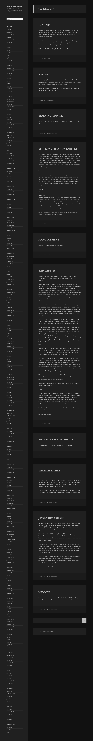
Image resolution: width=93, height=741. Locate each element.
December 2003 (10, 686)
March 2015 (9, 338)
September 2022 (11, 107)
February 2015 (10, 341)
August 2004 (10, 665)
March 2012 (9, 431)
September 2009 (11, 508)
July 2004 (9, 668)
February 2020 (10, 186)
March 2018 (9, 246)
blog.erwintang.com (15, 6)
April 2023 (9, 89)
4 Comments (51, 255)
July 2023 (9, 81)
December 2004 (10, 655)
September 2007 (11, 570)
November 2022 (10, 101)
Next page (84, 620)
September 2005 (11, 632)
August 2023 (10, 78)
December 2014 (10, 346)
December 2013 (10, 377)
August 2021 (10, 140)
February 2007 (10, 588)
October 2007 (10, 567)
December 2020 (10, 161)
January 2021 (10, 158)
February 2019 (10, 217)
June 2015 (9, 331)
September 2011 (11, 446)
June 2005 (9, 639)
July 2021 (9, 143)
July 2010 (9, 482)
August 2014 (10, 356)
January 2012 (10, 436)
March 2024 (9, 60)
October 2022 (10, 104)
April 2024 (9, 58)
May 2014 (9, 364)
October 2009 (10, 506)
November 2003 (10, 688)
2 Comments (51, 455)
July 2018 (9, 235)
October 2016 (10, 289)
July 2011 (9, 451)
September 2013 (11, 385)
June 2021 (9, 145)
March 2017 (9, 276)
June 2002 (9, 732)
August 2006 (10, 603)
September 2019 (11, 199)
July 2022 (9, 112)
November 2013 (10, 379)
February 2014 (10, 372)
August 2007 (10, 572)
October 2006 (10, 598)
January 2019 (10, 220)
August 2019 (10, 202)
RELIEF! (43, 74)
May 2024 (9, 55)
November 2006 (10, 596)
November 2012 (10, 410)
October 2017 (10, 258)
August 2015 (10, 325)
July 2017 (9, 266)
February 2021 (10, 155)
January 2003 (10, 714)
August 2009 (10, 511)
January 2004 (10, 683)
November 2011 (10, 441)
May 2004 (9, 673)
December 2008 (10, 531)
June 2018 (9, 238)
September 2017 (11, 261)
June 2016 (9, 300)
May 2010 (9, 488)
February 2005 (10, 650)
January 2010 (10, 498)
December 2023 (10, 68)
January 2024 (10, 65)
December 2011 (10, 439)
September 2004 (11, 663)
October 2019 (10, 197)
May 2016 (9, 302)
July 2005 (9, 637)
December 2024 (10, 37)
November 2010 (10, 472)
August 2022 (10, 109)
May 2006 (9, 611)
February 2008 (10, 557)
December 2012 (10, 408)
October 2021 (10, 135)
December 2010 (10, 470)
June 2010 (9, 485)
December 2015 (10, 315)
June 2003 (9, 701)
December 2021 (10, 130)
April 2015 (9, 336)
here (46, 490)
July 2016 (9, 297)
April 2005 (9, 645)
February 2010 (10, 495)
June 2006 (9, 609)
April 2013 (9, 397)
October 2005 (10, 629)
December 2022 (10, 99)
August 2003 (10, 696)
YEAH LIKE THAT (49, 470)
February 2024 (10, 63)
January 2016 (10, 312)
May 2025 (9, 29)
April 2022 (9, 119)
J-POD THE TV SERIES (51, 518)
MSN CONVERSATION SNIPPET (57, 148)
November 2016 (10, 287)
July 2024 (9, 50)
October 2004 (10, 660)
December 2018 (10, 222)
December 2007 (10, 562)
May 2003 (9, 704)
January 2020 (10, 189)
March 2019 (9, 215)
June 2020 (9, 176)
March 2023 (9, 91)
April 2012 (9, 428)
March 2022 (9, 122)
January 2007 (10, 591)
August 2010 (10, 480)
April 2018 (9, 243)
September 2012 (11, 415)
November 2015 (10, 318)
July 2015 (9, 328)
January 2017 (10, 282)
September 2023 (11, 76)
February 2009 (10, 526)
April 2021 (9, 150)
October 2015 (10, 320)
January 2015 (10, 343)
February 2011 (10, 464)
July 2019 (9, 204)
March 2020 (9, 184)
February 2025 (10, 34)
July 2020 (9, 173)
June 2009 (9, 516)
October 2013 (10, 382)
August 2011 (10, 449)
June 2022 (9, 114)
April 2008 (9, 552)
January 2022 (10, 127)
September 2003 (11, 693)
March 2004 (9, 678)
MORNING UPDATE (50, 115)
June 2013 (9, 392)
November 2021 (10, 132)
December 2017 (10, 253)
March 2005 (9, 647)
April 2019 (9, 212)
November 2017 (10, 256)
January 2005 (10, 652)
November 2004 (10, 657)
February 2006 (10, 619)
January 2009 (10, 529)
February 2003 (10, 711)
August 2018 (10, 233)
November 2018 (10, 225)
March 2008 (9, 554)
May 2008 (9, 549)
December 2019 (10, 191)
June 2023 (9, 83)
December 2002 (10, 717)
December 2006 (10, 593)
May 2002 (9, 735)
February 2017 (10, 279)
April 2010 (9, 490)
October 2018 (10, 228)
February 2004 (10, 681)
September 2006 (11, 601)
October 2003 (10, 691)
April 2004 (9, 675)
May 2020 (9, 179)
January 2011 (10, 467)
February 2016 (10, 310)
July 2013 (9, 390)
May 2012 (9, 426)
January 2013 (10, 405)
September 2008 (11, 539)
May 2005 (9, 642)
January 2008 (10, 560)
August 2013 (10, 387)
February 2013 (10, 403)
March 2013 (9, 400)
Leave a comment (52, 133)
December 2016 (10, 284)
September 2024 (11, 45)
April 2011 (9, 459)
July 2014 (9, 359)
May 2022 (9, 117)
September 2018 (11, 230)
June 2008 (9, 547)
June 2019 (9, 207)
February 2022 (10, 125)
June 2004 (9, 670)
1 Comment (51, 59)
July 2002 (9, 730)
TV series (66, 534)
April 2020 (9, 181)
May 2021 (9, 148)
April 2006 (9, 614)
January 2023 (10, 96)
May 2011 (9, 457)
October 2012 (10, 413)
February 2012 (10, 433)
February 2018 (10, 248)
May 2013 (9, 395)
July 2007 (9, 575)
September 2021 (11, 137)
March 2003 (9, 709)
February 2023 (10, 94)
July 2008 (9, 544)
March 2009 (9, 524)
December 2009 (10, 500)
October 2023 (10, 73)
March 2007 (9, 585)
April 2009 (9, 521)
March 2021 (9, 153)
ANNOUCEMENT (48, 239)
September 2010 (11, 477)
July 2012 (9, 421)
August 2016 (10, 294)
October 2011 (10, 444)
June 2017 (9, 269)
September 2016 (11, 292)
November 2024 (10, 40)
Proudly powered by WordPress (46, 631)
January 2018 (10, 251)
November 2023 (10, 71)
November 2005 (10, 627)
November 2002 (10, 719)
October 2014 (10, 351)
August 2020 (10, 171)
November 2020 (10, 163)
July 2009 (9, 513)
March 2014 (9, 369)
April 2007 (9, 583)
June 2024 (9, 52)
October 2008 (10, 536)
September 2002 (11, 724)
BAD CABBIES (47, 270)
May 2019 (9, 210)
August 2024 (10, 47)
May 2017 (9, 271)
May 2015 (9, 333)
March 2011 (9, 462)
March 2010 (9, 493)
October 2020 (10, 166)
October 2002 (10, 722)
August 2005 (10, 634)
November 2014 (10, 349)
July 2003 (9, 699)
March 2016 (9, 307)
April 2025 (9, 32)
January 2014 (10, 374)
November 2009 (10, 503)
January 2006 (10, 621)
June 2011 (9, 454)
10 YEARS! (44, 25)
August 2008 (10, 542)
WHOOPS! (44, 592)
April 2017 (9, 274)
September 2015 (11, 323)
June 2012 (9, 423)
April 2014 (9, 367)
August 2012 (10, 418)
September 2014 (11, 354)
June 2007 (9, 578)
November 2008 (10, 534)
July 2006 (9, 606)
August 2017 (10, 264)
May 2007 (9, 580)
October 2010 (10, 475)
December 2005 (10, 624)
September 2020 (11, 168)
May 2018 (9, 240)
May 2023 (9, 86)
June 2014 (9, 361)
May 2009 (9, 518)
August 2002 (10, 727)
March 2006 (9, 616)
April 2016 (9, 305)
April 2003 (9, 706)
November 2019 (10, 194)
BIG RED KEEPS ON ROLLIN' (56, 439)
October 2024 (10, 42)
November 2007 (10, 565)
